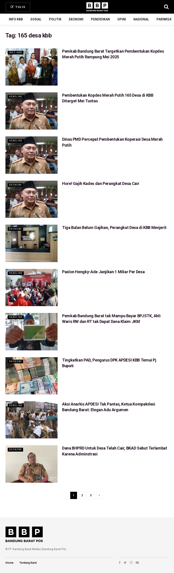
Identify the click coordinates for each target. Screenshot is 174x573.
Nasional (141, 19)
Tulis (17, 7)
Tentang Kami (28, 562)
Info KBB (16, 19)
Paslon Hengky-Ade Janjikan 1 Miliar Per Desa (103, 271)
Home (9, 562)
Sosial (35, 19)
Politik (55, 19)
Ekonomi (76, 19)
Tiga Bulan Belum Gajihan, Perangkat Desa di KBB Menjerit (114, 227)
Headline (16, 96)
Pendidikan (100, 19)
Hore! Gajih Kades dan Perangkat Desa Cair (100, 183)
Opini (121, 19)
